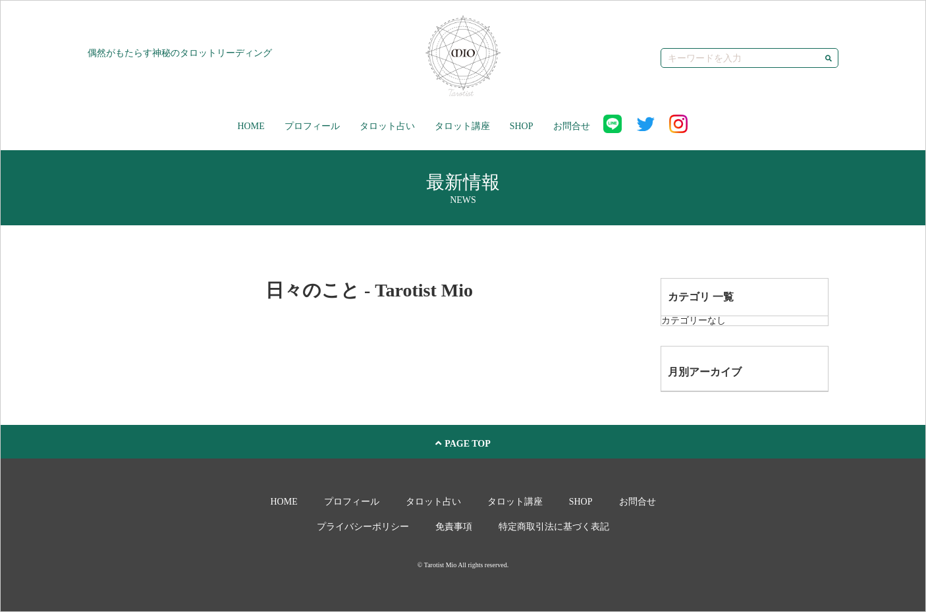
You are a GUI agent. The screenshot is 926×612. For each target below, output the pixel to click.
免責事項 (453, 527)
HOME (250, 126)
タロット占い (387, 126)
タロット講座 (462, 126)
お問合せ (571, 126)
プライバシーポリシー (363, 527)
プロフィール (312, 126)
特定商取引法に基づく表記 (554, 527)
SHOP (521, 126)
